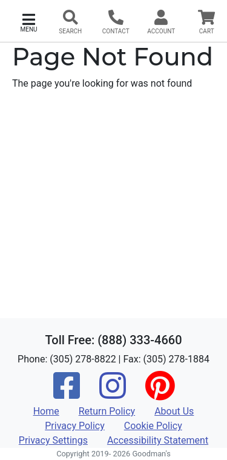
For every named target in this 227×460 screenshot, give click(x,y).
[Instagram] (113, 393)
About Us (174, 411)
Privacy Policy (75, 426)
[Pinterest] (160, 393)
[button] (28, 21)
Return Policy (107, 411)
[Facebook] (67, 393)
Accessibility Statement (157, 440)
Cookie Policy (153, 426)
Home (46, 411)
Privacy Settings (53, 440)
